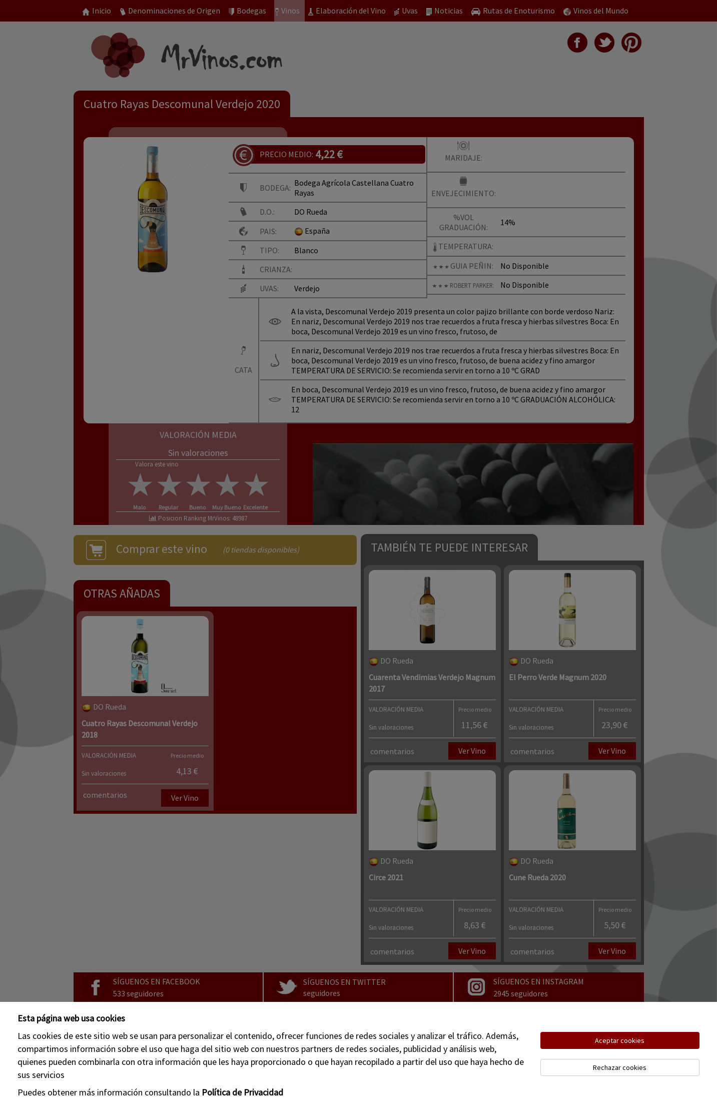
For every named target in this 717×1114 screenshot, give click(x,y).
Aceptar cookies (619, 1040)
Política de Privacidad (242, 1092)
